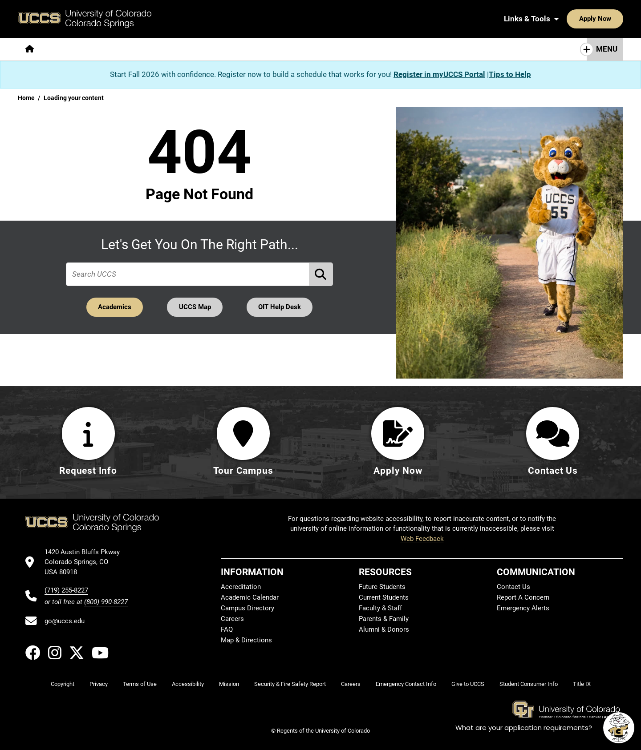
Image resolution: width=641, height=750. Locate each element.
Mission (229, 684)
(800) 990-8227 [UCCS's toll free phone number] (106, 602)
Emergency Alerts (523, 608)
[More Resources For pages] (356, 49)
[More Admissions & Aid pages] (201, 49)
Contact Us (513, 587)
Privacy (98, 684)
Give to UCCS (467, 684)
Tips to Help (510, 74)
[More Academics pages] (123, 49)
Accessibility (188, 684)
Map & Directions (246, 640)
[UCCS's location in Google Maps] (86, 562)
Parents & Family (384, 619)
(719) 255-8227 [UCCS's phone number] (66, 590)
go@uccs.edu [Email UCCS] (65, 621)
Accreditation (241, 587)
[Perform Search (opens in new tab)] (321, 274)
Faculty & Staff (380, 608)
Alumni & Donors (384, 629)
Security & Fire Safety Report (290, 684)
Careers (232, 619)
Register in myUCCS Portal (439, 74)
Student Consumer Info (528, 684)
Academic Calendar (250, 597)
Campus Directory (247, 608)
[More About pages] (65, 49)
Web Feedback (422, 539)
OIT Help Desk (280, 307)
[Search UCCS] (613, 18)
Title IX (582, 684)
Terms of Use (140, 684)
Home (26, 97)
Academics (114, 307)
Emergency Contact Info (406, 684)
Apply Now (568, 19)
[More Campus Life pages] (281, 49)
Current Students (384, 597)
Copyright (62, 684)
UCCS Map (195, 307)
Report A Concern (523, 597)
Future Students (382, 587)
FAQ (227, 629)
